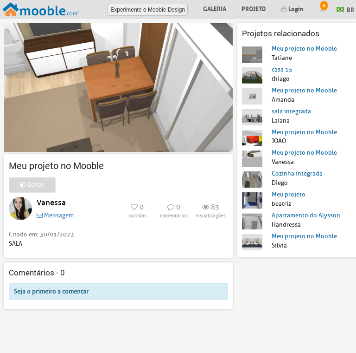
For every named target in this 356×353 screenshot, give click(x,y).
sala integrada (291, 111)
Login (292, 8)
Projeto (254, 8)
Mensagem (55, 215)
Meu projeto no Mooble (304, 48)
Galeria (214, 8)
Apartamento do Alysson (306, 215)
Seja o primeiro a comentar (51, 291)
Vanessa (51, 203)
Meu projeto (288, 194)
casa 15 (282, 69)
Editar (32, 185)
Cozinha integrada (297, 173)
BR (345, 8)
